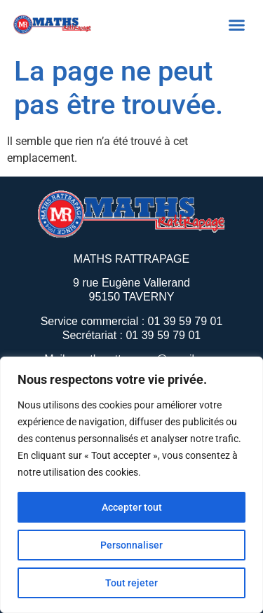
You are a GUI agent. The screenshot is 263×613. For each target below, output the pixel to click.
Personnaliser (131, 545)
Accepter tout (132, 507)
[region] (131, 485)
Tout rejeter (131, 582)
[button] (237, 24)
